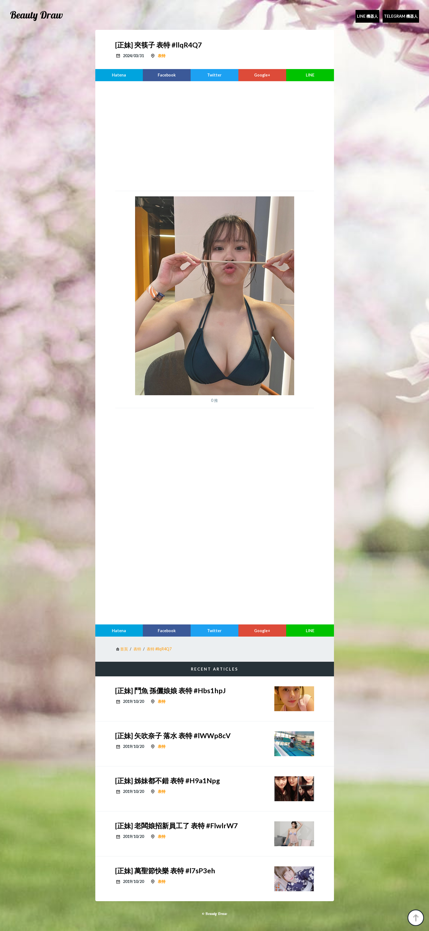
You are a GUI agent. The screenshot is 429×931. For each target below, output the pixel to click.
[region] (214, 135)
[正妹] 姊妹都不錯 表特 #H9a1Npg (167, 780)
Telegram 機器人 (401, 16)
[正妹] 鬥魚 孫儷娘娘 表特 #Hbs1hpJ (170, 690)
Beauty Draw (36, 15)
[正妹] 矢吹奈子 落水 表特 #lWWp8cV (173, 735)
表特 (161, 55)
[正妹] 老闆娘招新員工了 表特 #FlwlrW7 (176, 825)
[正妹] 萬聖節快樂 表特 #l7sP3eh (165, 870)
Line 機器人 (367, 16)
